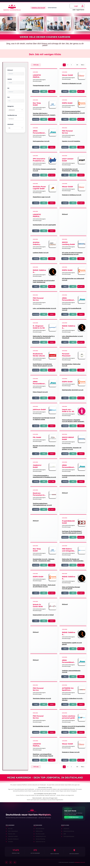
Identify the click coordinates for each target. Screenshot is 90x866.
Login (76, 6)
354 (77, 64)
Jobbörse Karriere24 (38, 7)
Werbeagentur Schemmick (80, 862)
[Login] (82, 6)
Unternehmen (52, 7)
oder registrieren (78, 10)
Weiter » (83, 64)
